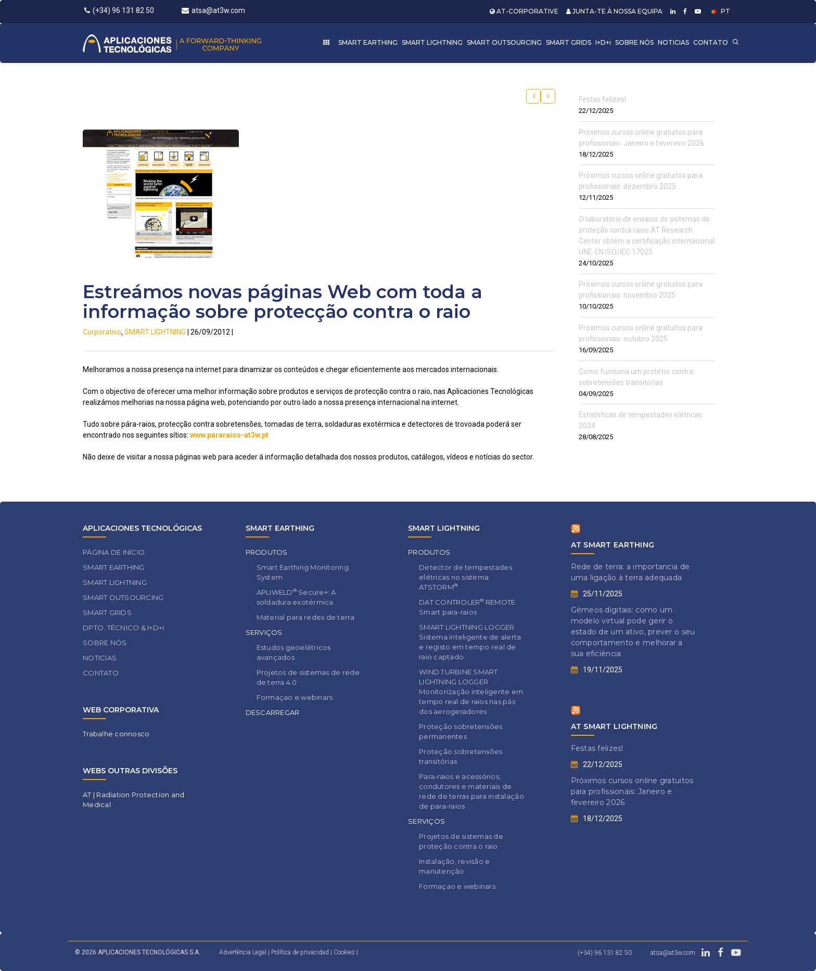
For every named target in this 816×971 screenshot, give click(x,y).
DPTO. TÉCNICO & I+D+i (123, 627)
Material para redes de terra (305, 617)
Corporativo (102, 332)
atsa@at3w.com (213, 10)
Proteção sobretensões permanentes (460, 731)
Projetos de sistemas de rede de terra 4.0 (308, 677)
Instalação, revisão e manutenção (454, 866)
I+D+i (603, 42)
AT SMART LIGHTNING (614, 726)
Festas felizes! (602, 99)
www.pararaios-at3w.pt (229, 435)
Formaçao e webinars (295, 697)
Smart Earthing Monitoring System (303, 572)
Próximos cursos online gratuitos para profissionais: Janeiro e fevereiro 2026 (632, 791)
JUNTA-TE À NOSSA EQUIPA (614, 11)
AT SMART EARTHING (613, 545)
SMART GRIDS (568, 42)
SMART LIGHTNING (432, 42)
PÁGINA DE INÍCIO (114, 552)
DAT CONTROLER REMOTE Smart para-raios (467, 606)
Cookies (344, 952)
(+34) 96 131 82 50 (119, 10)
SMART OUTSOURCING (504, 42)
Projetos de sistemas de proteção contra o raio (461, 841)
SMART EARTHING (368, 42)
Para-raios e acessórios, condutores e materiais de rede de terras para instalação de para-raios (471, 791)
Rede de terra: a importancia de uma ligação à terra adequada (630, 572)
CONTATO (710, 42)
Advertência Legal (242, 952)
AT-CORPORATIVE (524, 11)
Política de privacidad (300, 952)
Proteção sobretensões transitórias (460, 756)
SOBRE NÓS (634, 42)
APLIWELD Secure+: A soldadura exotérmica (296, 596)
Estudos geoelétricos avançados (294, 652)
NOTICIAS (673, 42)
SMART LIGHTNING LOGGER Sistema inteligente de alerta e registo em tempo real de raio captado (470, 642)
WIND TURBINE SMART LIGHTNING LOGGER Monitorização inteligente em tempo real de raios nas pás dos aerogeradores (471, 692)
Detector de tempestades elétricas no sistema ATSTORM (465, 577)
